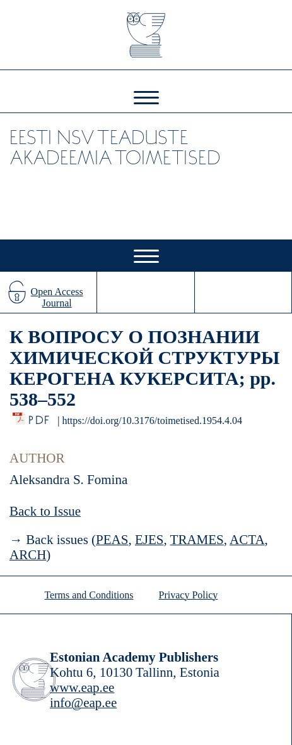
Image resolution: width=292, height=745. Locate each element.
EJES (149, 539)
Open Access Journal (57, 297)
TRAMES (197, 539)
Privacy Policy (188, 595)
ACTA (247, 539)
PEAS (112, 539)
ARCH (27, 554)
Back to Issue (45, 511)
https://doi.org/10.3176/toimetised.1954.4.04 (152, 420)
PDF (40, 417)
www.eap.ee (82, 687)
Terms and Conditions (88, 595)
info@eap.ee (83, 702)
